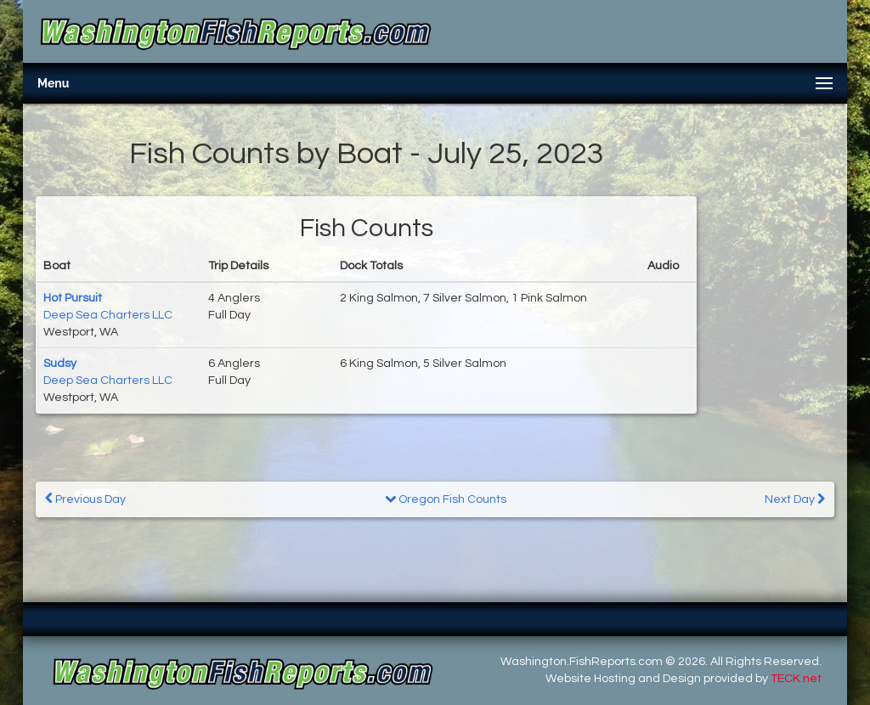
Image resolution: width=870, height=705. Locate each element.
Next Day (795, 499)
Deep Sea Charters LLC (107, 315)
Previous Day (85, 499)
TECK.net (796, 679)
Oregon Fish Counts (445, 499)
